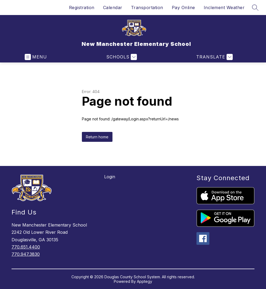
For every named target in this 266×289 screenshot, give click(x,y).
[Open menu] (36, 57)
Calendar (112, 7)
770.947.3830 (26, 254)
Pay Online (183, 7)
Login (109, 176)
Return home (97, 137)
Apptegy (144, 281)
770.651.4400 (26, 247)
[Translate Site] (214, 57)
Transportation (147, 7)
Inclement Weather (224, 7)
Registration (81, 7)
